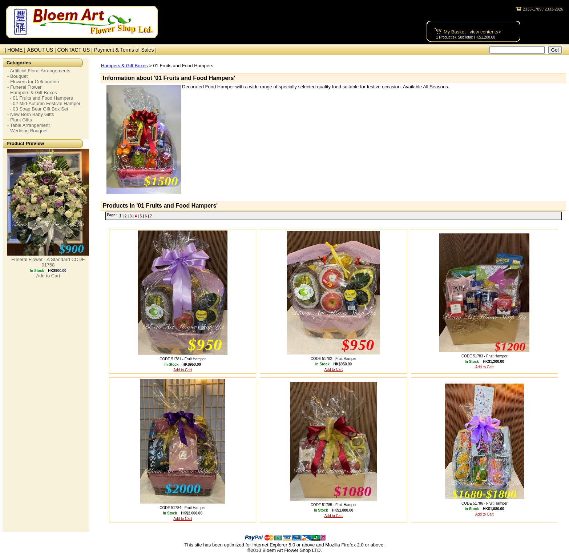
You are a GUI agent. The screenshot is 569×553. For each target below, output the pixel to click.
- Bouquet (17, 76)
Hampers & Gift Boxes (124, 65)
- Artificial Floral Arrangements (38, 70)
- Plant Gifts (19, 120)
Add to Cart (48, 275)
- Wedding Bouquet (27, 130)
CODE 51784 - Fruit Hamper (183, 508)
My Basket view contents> (472, 32)
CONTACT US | (75, 50)
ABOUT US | (42, 50)
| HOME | (13, 50)
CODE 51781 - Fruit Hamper (183, 359)
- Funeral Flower (24, 87)
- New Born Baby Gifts (30, 114)
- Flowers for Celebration (33, 81)
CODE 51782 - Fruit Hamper (334, 359)
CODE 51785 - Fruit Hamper (334, 505)
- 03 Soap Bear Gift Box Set (37, 109)
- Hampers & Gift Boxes (32, 92)
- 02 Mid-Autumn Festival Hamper (44, 103)
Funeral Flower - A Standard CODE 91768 (48, 262)
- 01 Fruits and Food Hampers (40, 98)
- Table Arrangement (28, 125)
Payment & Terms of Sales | (125, 50)
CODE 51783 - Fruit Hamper (484, 356)
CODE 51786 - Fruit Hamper (484, 503)
